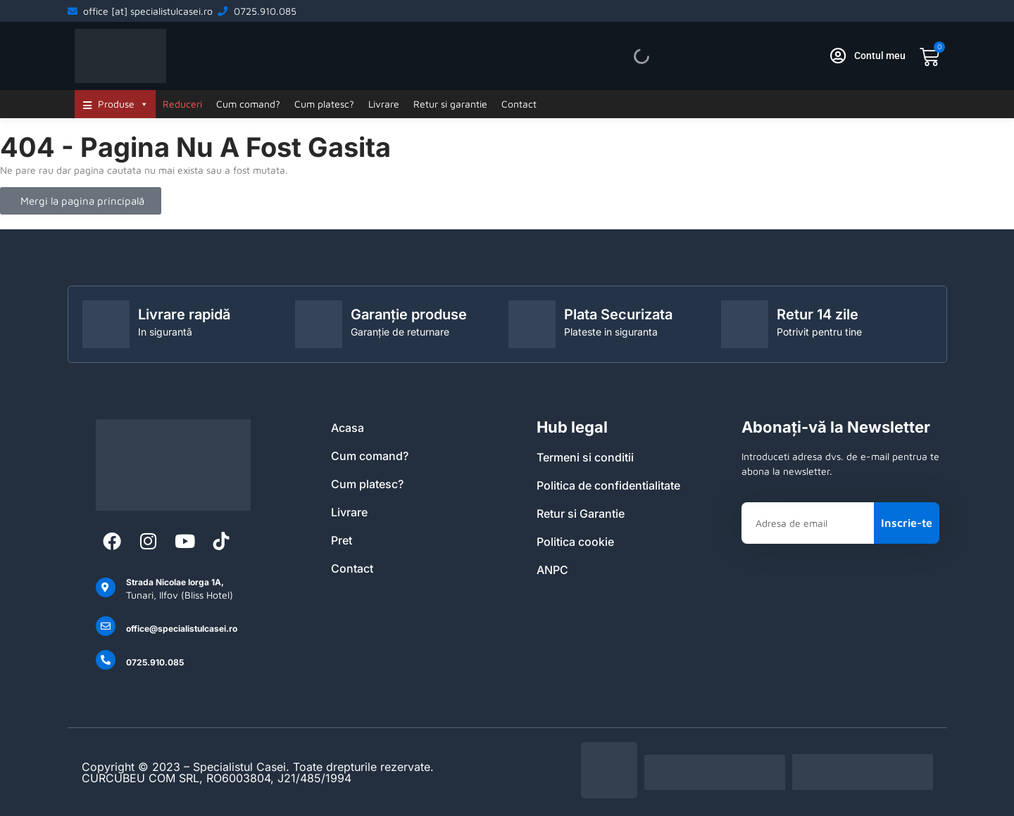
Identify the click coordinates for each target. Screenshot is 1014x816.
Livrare (383, 104)
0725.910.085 (155, 662)
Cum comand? (248, 104)
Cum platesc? (324, 104)
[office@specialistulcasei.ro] (105, 626)
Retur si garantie (450, 104)
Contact (519, 104)
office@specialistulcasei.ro (181, 628)
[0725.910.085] (105, 660)
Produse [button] (123, 104)
